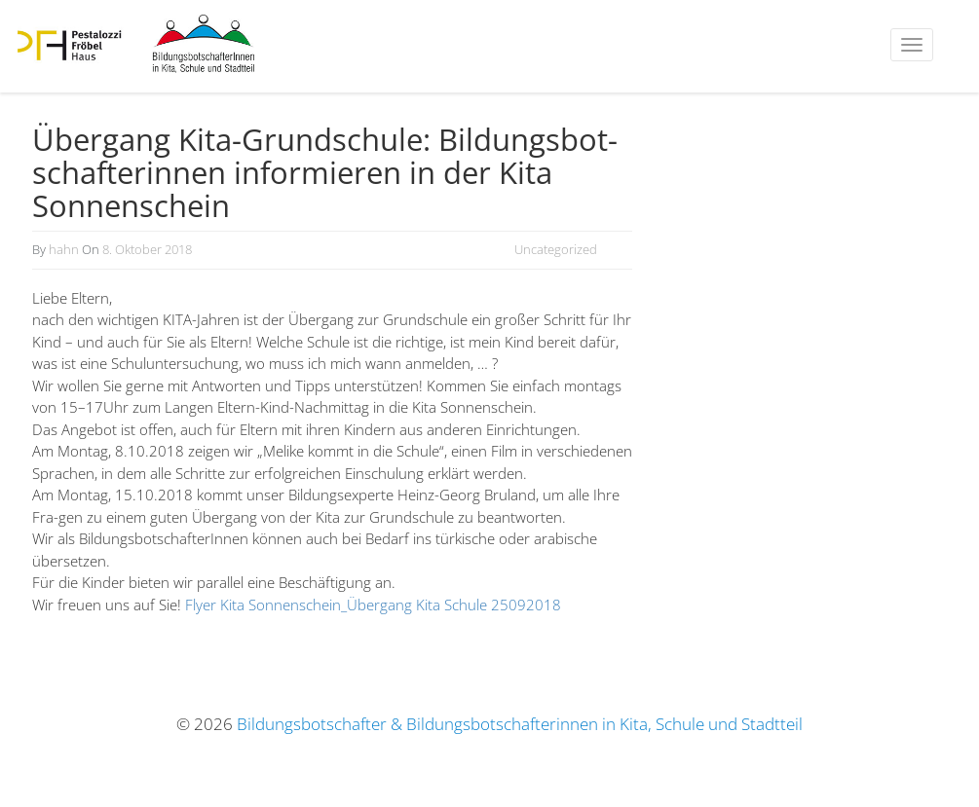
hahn (64, 249)
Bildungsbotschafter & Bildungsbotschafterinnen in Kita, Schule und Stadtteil (520, 724)
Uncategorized (555, 249)
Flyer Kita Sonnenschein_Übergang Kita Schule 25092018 (373, 604)
